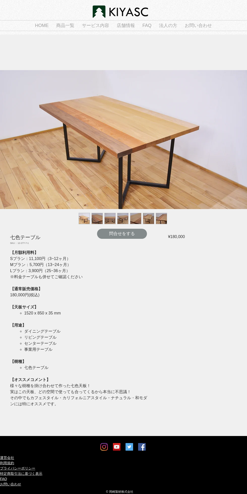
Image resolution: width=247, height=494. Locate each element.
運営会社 (7, 458)
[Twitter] (129, 447)
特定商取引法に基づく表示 (21, 474)
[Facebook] (142, 447)
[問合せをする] (122, 234)
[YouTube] (116, 447)
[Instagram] (104, 447)
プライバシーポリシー (17, 468)
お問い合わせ (10, 484)
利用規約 (7, 463)
